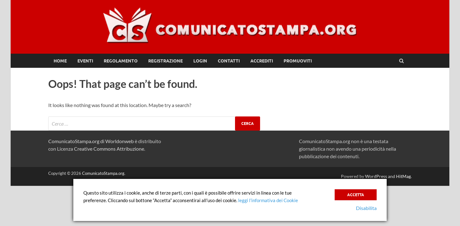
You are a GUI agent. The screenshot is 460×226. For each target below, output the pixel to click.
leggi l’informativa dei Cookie (268, 200)
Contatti (229, 60)
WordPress (376, 176)
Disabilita (366, 208)
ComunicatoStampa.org (103, 173)
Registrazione (165, 60)
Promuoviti (298, 60)
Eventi (85, 60)
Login (200, 60)
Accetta (355, 194)
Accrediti (261, 60)
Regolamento (121, 60)
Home (60, 60)
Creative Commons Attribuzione (109, 149)
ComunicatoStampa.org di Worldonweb (91, 141)
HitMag (403, 176)
